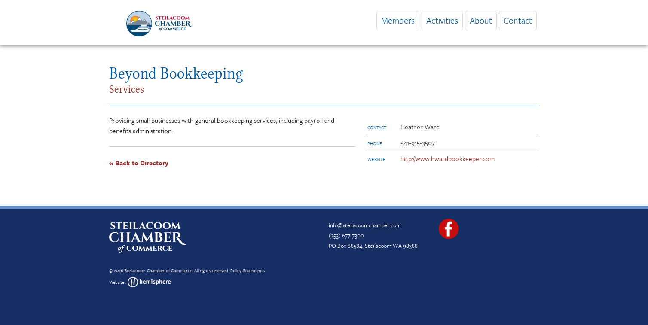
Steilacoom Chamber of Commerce (158, 270)
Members (398, 20)
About (481, 20)
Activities (442, 20)
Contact (518, 20)
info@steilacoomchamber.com (365, 225)
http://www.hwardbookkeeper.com (447, 158)
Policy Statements (247, 270)
